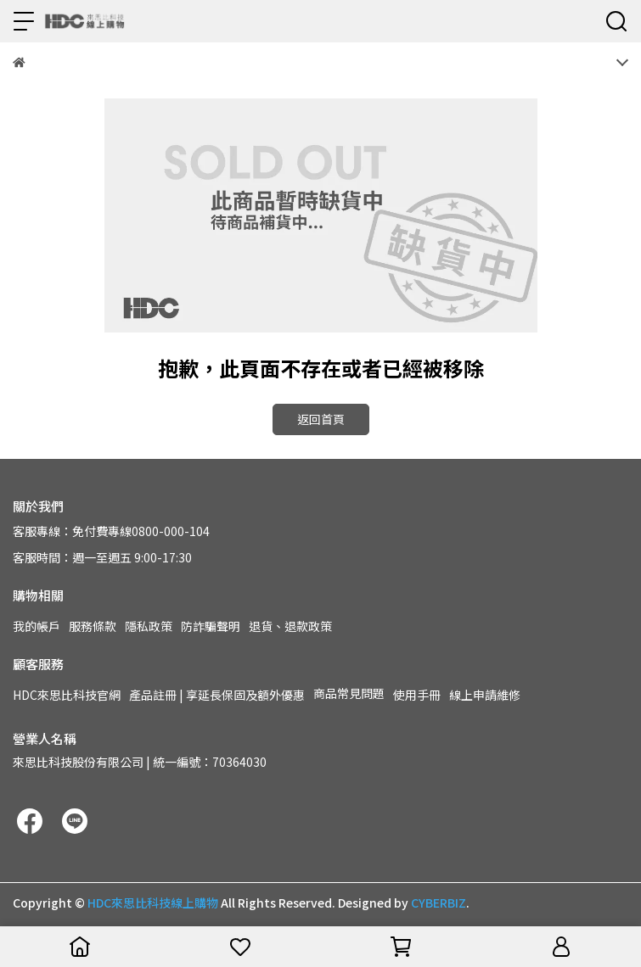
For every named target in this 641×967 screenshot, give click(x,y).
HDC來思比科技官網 (67, 694)
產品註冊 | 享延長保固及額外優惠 (217, 694)
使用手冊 (417, 694)
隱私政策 (148, 626)
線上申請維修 (484, 694)
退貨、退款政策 (290, 626)
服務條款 (92, 626)
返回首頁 (321, 419)
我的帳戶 (36, 626)
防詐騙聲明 (210, 626)
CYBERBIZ (438, 902)
